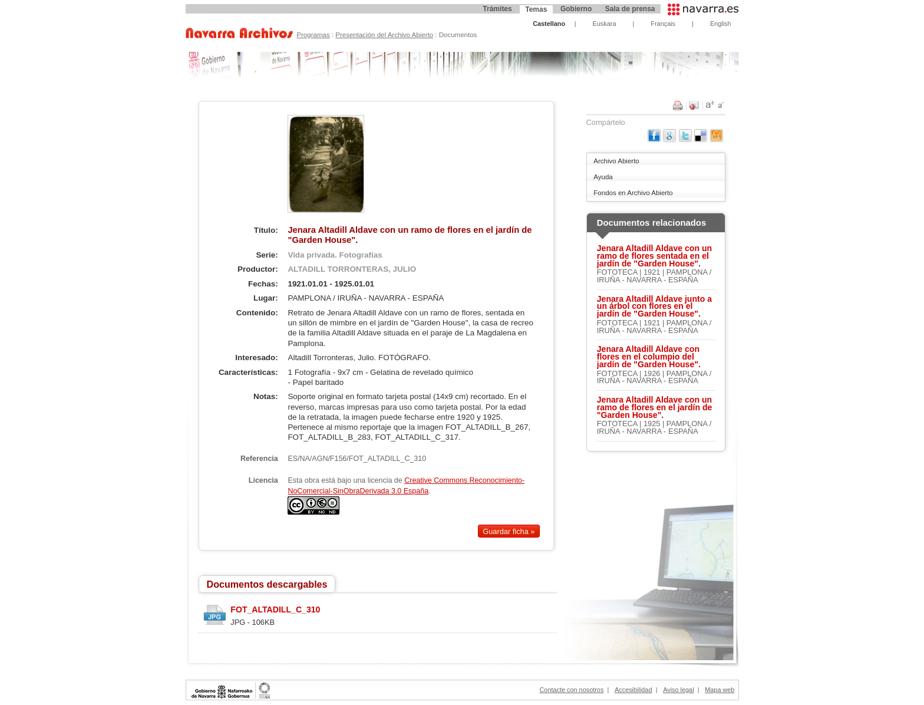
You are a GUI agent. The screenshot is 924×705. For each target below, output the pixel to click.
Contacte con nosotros (572, 689)
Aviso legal (678, 689)
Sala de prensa (630, 9)
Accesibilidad (633, 689)
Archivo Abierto (616, 160)
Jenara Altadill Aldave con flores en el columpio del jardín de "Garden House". (649, 356)
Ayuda (602, 176)
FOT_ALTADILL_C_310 (275, 609)
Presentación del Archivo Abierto (384, 34)
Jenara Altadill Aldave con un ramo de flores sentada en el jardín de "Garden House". (654, 256)
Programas (312, 34)
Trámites (497, 9)
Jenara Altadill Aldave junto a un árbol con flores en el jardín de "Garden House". (654, 306)
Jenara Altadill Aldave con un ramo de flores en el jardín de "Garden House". (654, 407)
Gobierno (576, 9)
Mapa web (719, 689)
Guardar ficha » (508, 530)
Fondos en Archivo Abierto (632, 192)
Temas (536, 9)
